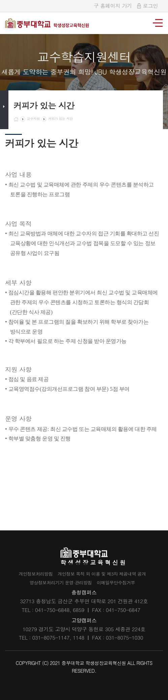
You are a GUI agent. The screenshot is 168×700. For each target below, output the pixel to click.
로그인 (147, 5)
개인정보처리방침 (28, 573)
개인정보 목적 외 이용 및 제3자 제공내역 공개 (105, 573)
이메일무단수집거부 (121, 582)
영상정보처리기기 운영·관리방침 (57, 582)
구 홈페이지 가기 (113, 5)
